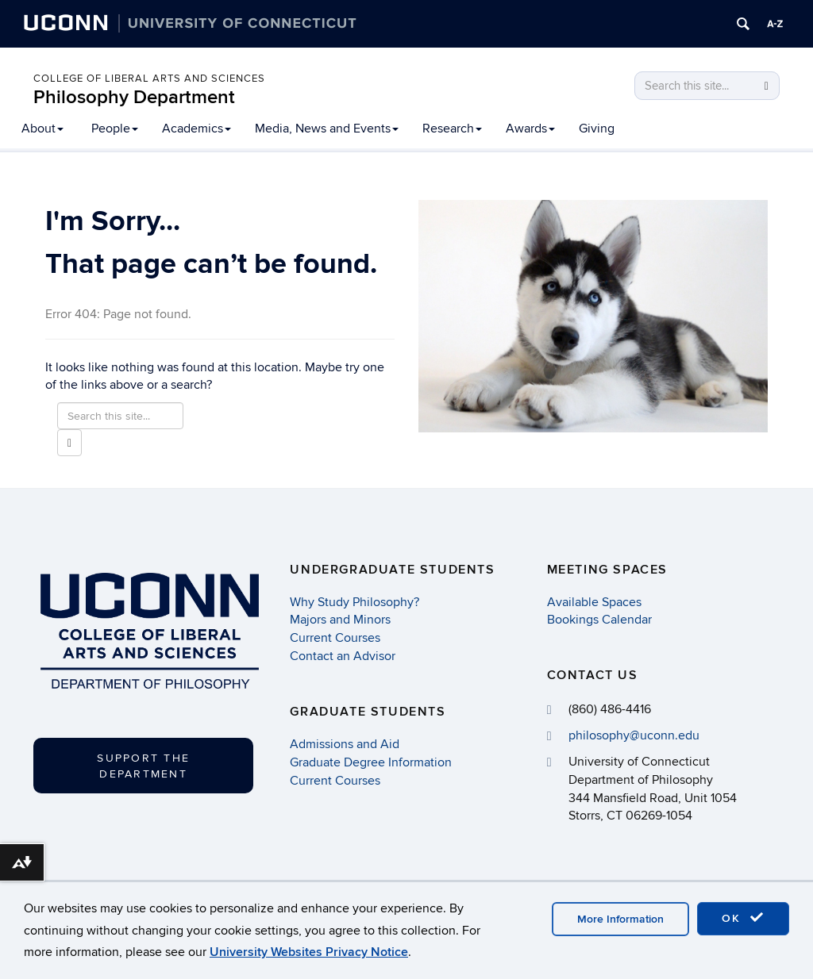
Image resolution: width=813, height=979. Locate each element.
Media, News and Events (327, 128)
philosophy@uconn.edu (633, 735)
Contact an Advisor (342, 656)
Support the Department (143, 766)
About (42, 128)
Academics (196, 128)
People (114, 128)
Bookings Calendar (599, 620)
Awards (530, 128)
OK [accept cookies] (743, 918)
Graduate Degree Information (371, 762)
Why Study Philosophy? (354, 602)
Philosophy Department (134, 97)
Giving (597, 128)
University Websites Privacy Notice (309, 952)
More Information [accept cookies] (620, 919)
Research (452, 128)
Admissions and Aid (344, 744)
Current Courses (335, 638)
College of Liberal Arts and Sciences (149, 78)
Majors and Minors (340, 620)
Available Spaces (594, 602)
